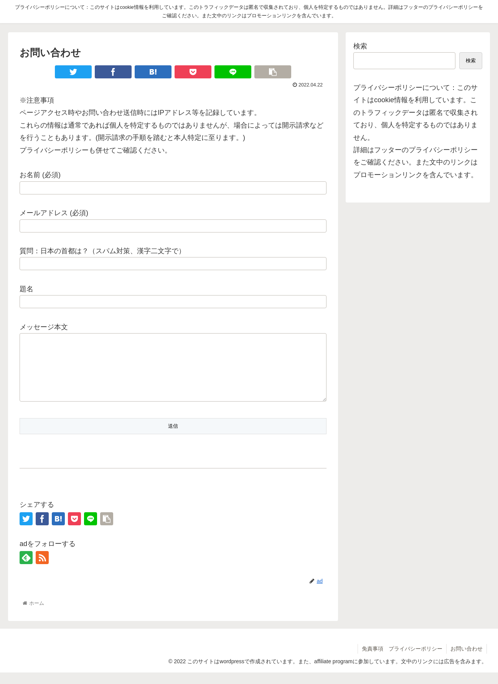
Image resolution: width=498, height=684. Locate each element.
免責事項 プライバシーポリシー (402, 660)
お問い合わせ (466, 660)
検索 (360, 46)
